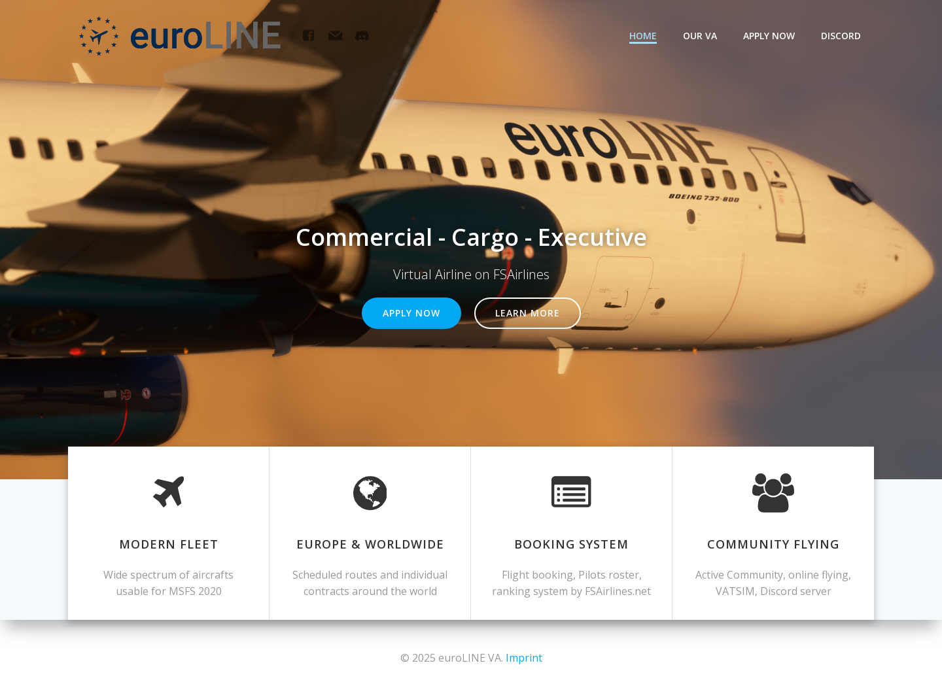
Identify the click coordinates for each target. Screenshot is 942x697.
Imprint (524, 658)
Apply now (769, 35)
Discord (841, 35)
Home (643, 35)
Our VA (700, 35)
